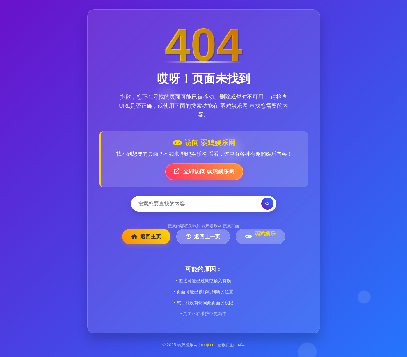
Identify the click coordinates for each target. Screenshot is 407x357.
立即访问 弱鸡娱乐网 (204, 171)
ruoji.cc (207, 344)
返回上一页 (203, 236)
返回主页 (146, 236)
